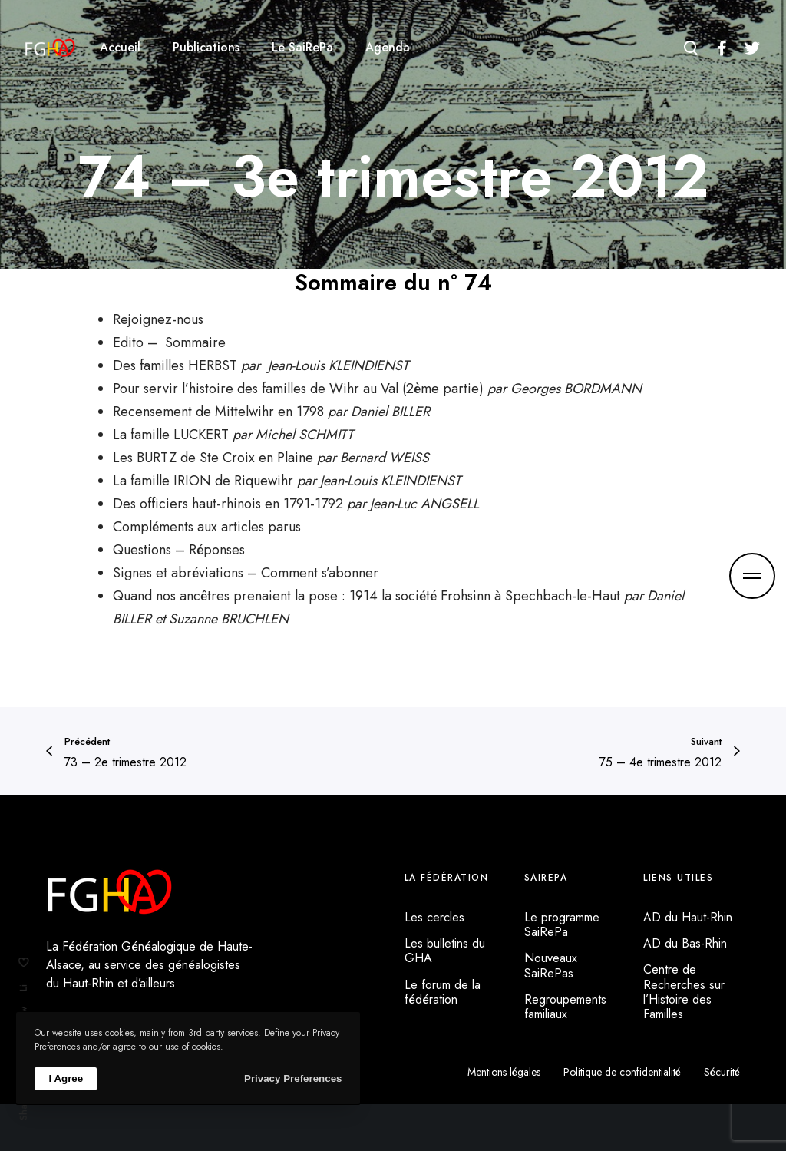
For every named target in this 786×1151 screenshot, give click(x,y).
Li (23, 987)
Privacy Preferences (293, 1078)
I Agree (65, 1078)
